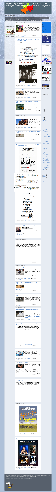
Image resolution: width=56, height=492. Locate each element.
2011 (43, 180)
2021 (43, 110)
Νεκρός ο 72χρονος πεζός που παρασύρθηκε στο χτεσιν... (46, 131)
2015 (43, 117)
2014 (43, 118)
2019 (43, 112)
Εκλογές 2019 (18, 19)
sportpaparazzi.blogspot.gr (28, 344)
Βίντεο (19, 263)
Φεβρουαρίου (45, 176)
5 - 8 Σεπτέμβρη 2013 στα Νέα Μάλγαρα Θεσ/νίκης (46, 165)
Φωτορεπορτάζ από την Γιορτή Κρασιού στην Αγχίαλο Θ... (46, 154)
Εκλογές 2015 (13, 19)
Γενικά (23, 36)
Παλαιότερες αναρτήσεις (36, 471)
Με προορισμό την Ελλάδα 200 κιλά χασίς (23, 89)
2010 (43, 181)
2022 (43, 109)
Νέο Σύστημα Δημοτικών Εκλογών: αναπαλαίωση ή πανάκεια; (26, 225)
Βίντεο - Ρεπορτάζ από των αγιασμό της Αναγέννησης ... (46, 157)
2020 (43, 111)
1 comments (28, 85)
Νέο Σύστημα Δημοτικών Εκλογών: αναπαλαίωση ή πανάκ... (46, 142)
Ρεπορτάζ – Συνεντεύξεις (23, 20)
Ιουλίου (44, 170)
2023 (43, 108)
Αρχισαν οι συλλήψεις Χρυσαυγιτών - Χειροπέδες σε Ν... (45, 134)
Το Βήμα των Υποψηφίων (34, 20)
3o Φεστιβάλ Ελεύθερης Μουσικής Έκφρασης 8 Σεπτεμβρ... (46, 167)
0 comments (28, 35)
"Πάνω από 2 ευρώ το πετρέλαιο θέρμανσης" (46, 159)
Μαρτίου (44, 175)
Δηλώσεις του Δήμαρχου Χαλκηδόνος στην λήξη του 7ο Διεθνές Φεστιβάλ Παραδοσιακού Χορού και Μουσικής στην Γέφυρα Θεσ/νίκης (27, 241)
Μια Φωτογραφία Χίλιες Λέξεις (10, 20)
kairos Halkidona (46, 45)
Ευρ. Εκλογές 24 (29, 19)
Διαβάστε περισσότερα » (19, 138)
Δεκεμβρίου (44, 120)
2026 (43, 104)
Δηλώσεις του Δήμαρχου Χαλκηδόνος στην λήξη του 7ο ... (46, 144)
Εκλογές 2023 (23, 19)
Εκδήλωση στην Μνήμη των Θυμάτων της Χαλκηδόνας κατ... (46, 139)
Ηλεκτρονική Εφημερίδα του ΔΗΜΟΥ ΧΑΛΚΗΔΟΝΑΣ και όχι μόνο (25, 4)
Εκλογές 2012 (8, 19)
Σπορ (29, 20)
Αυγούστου (44, 169)
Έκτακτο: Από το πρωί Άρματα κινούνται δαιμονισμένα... (45, 149)
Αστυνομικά (19, 98)
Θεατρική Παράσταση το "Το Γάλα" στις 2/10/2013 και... (46, 127)
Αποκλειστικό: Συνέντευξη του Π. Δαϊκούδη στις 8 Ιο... (46, 163)
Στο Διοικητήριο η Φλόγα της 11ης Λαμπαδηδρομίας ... (46, 147)
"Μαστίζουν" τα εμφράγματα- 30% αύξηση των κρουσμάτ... (46, 136)
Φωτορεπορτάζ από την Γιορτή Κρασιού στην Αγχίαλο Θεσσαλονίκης (27, 309)
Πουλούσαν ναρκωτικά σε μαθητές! (22, 362)
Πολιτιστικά (16, 20)
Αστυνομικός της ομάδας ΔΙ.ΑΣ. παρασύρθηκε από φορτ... (46, 152)
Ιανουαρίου (44, 177)
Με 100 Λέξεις (39, 19)
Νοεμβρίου (44, 121)
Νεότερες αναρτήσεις (19, 471)
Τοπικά (40, 20)
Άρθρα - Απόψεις (20, 36)
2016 (43, 116)
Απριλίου (44, 174)
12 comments (28, 319)
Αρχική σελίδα (8, 15)
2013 (43, 119)
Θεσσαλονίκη (34, 19)
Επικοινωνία (13, 15)
